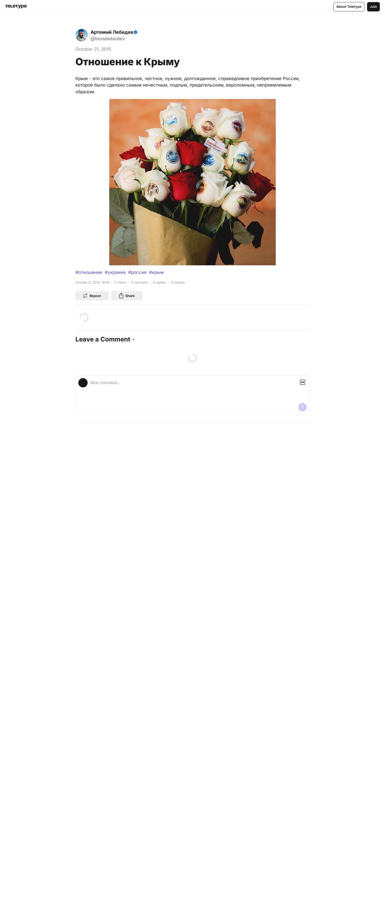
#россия (137, 272)
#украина (115, 272)
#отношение (88, 272)
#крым (156, 272)
